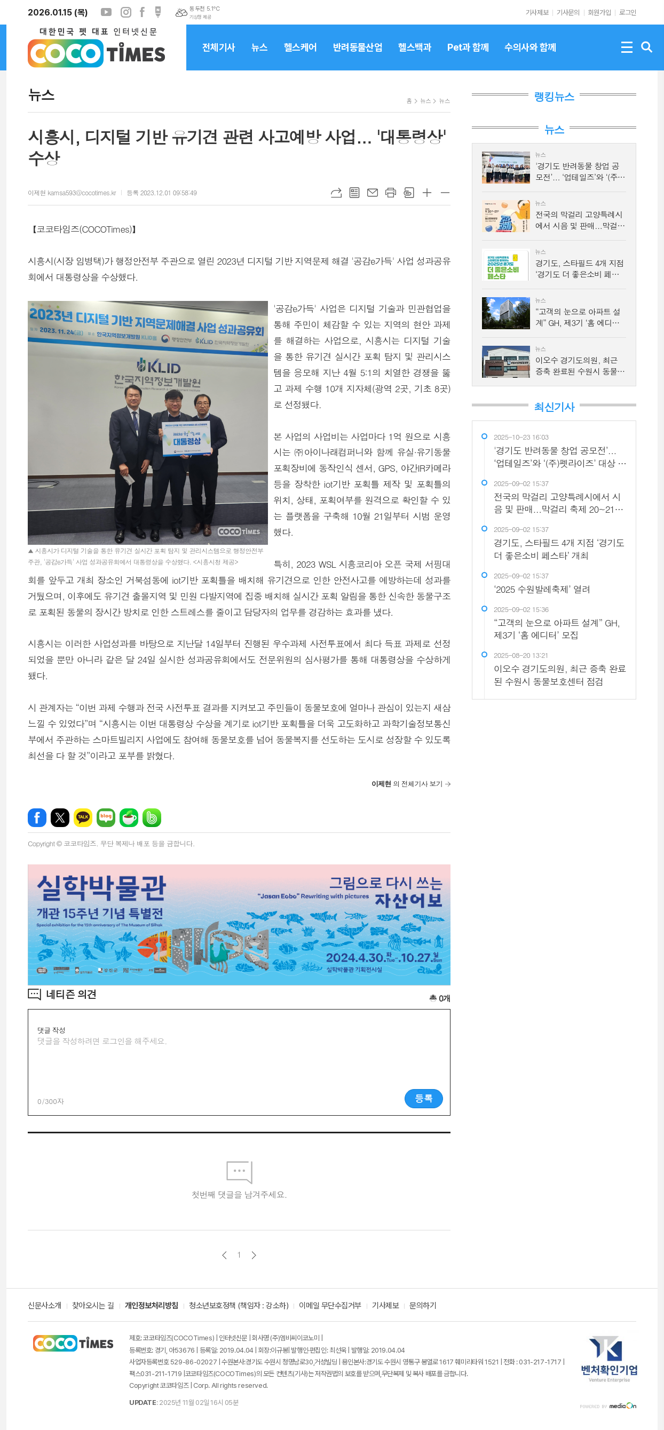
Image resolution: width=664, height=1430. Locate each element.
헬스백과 (414, 56)
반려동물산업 (358, 56)
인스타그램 (126, 12)
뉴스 (259, 56)
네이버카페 (129, 817)
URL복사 (336, 192)
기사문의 (568, 13)
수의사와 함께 (530, 56)
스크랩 (409, 192)
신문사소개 (44, 1306)
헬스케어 (300, 56)
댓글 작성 (51, 1030)
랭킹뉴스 (554, 96)
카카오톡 (83, 817)
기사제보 (537, 13)
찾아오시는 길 (93, 1306)
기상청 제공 (200, 17)
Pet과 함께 (467, 56)
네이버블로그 (106, 817)
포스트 (158, 12)
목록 (354, 192)
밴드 (152, 817)
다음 (254, 1255)
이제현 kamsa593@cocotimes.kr (72, 192)
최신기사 (554, 407)
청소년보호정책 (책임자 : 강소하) (238, 1306)
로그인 (627, 13)
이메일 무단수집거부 (330, 1306)
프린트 (390, 192)
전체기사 (218, 56)
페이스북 (142, 12)
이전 (224, 1255)
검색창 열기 (647, 47)
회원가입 (599, 13)
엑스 (60, 817)
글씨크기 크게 (427, 192)
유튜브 (106, 12)
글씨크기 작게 (445, 192)
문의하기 (422, 1306)
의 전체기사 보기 (406, 783)
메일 (372, 192)
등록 (424, 1098)
